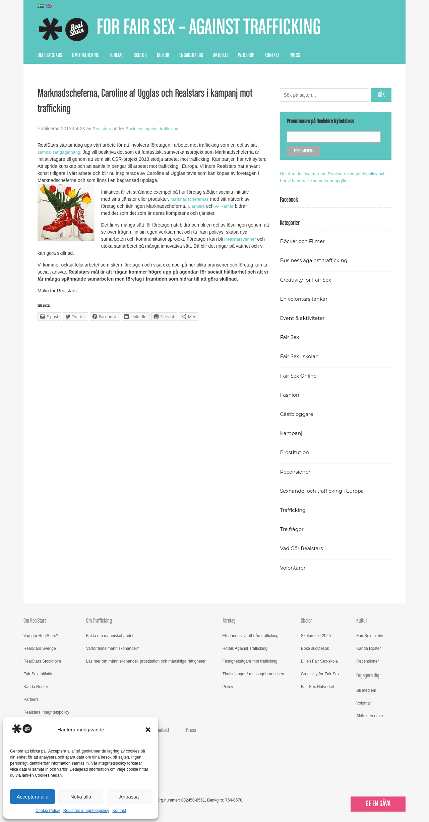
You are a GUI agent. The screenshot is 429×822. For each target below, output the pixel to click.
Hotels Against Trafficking (245, 648)
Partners (31, 699)
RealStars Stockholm (42, 661)
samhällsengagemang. (61, 152)
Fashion (290, 395)
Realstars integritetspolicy (86, 810)
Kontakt (119, 810)
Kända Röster (35, 686)
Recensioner (296, 472)
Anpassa (129, 797)
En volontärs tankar (305, 299)
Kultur (163, 55)
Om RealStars (50, 55)
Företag (117, 55)
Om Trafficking (86, 55)
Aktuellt (220, 55)
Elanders (198, 206)
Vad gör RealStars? (40, 635)
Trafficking (294, 510)
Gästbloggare (298, 414)
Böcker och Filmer (304, 241)
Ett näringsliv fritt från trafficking (251, 635)
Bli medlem (366, 690)
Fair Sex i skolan (300, 356)
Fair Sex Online (299, 376)
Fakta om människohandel (109, 635)
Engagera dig (191, 55)
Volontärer (293, 568)
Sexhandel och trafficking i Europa (325, 491)
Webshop (246, 55)
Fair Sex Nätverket (317, 686)
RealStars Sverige (39, 648)
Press (295, 55)
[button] (148, 729)
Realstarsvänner (242, 239)
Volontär (363, 703)
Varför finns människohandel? (112, 648)
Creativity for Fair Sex (307, 280)
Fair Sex (290, 337)
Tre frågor (292, 529)
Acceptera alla (32, 797)
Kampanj (292, 433)
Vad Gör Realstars (303, 548)
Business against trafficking (155, 128)
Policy (228, 686)
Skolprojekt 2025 (316, 635)
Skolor (140, 55)
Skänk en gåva (369, 716)
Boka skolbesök (315, 648)
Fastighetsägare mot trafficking (250, 661)
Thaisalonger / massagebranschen (253, 674)
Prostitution (295, 452)
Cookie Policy (48, 810)
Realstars (102, 128)
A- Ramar (227, 206)
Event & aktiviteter (304, 318)
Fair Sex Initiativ (37, 674)
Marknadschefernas (191, 199)
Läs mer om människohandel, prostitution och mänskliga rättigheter (146, 661)
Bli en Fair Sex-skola (319, 661)
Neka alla (80, 797)
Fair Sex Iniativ (369, 635)
